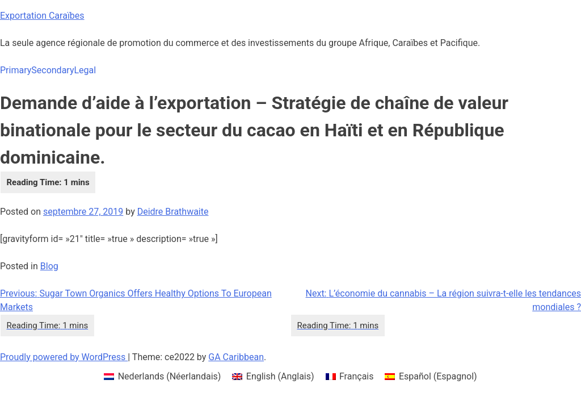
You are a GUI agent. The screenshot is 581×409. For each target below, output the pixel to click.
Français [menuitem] (356, 376)
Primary (15, 70)
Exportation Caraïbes (42, 15)
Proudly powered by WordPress (64, 357)
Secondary (52, 70)
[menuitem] (162, 377)
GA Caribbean (236, 357)
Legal (85, 70)
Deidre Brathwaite (173, 211)
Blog (49, 266)
